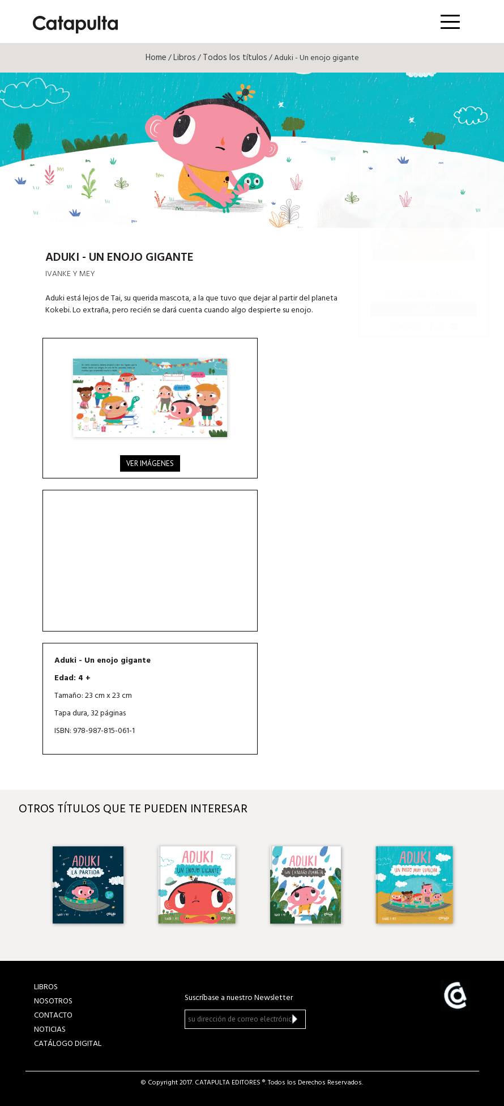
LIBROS (46, 987)
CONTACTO (53, 1015)
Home (156, 58)
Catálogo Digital (67, 1043)
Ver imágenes (150, 463)
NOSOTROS (53, 1001)
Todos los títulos (235, 58)
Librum (423, 309)
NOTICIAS (50, 1029)
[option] (89, 885)
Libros (184, 58)
